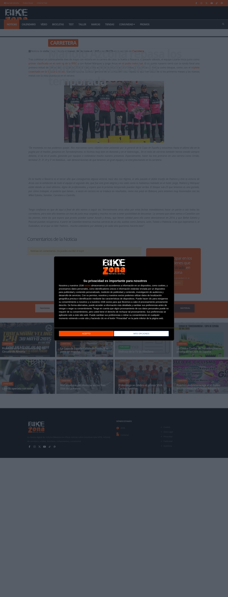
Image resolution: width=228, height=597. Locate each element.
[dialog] (114, 298)
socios (87, 285)
